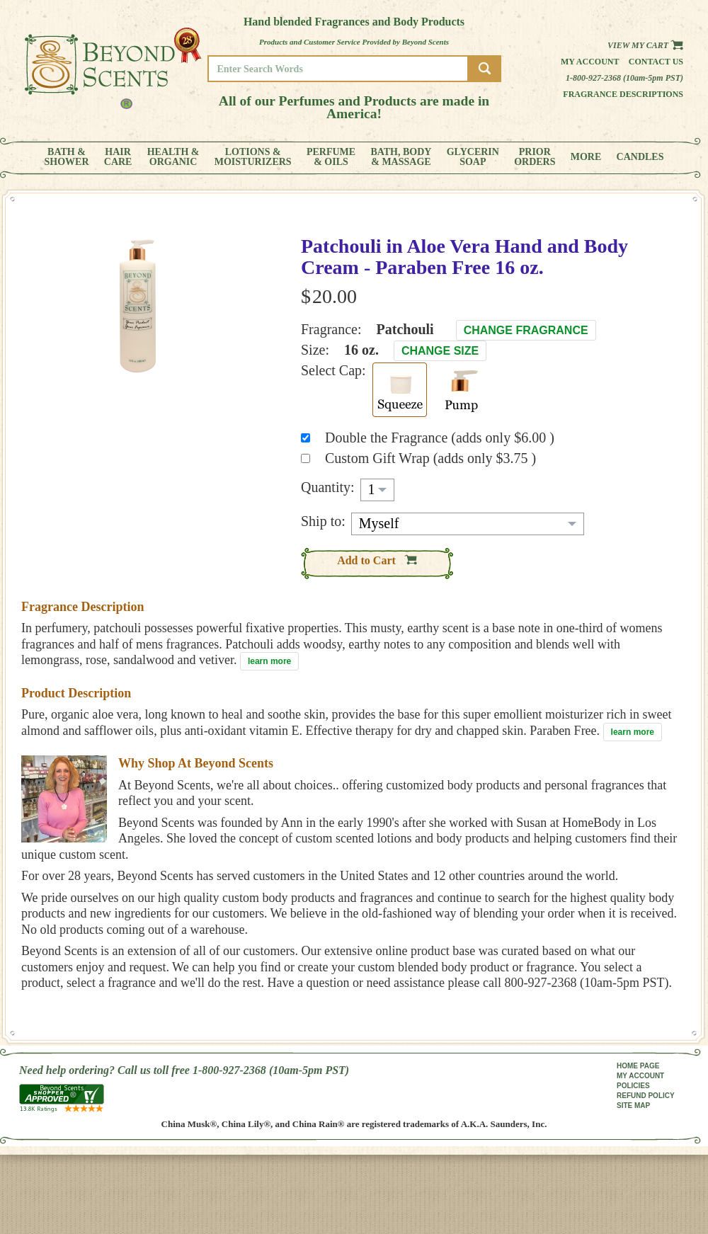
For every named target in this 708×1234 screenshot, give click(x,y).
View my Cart (645, 45)
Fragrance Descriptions (623, 94)
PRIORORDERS (534, 157)
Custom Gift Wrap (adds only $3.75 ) (430, 458)
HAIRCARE (118, 157)
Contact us (656, 62)
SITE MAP (633, 1105)
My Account (590, 62)
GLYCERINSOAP (473, 157)
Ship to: (323, 521)
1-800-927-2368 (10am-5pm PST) (624, 78)
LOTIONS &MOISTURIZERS (253, 157)
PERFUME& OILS (331, 157)
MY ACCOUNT (640, 1076)
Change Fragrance (526, 330)
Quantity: (328, 487)
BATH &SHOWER (67, 157)
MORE (586, 157)
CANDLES (640, 157)
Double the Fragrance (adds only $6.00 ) (439, 437)
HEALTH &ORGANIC (173, 157)
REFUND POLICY (646, 1095)
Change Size (440, 351)
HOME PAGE (638, 1066)
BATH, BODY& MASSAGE (400, 157)
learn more (269, 661)
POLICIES (633, 1086)
